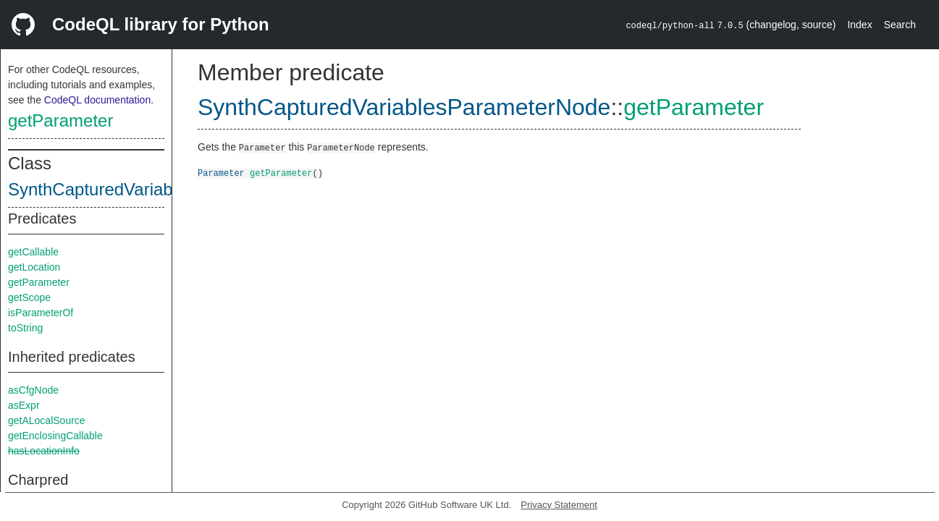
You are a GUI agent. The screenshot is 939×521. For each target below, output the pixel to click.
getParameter (60, 120)
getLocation (34, 267)
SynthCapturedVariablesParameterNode (163, 189)
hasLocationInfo (44, 451)
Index (859, 24)
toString (25, 328)
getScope (29, 297)
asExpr (24, 405)
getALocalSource (46, 420)
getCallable (33, 252)
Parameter (221, 172)
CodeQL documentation (97, 100)
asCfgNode (33, 390)
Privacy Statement (559, 504)
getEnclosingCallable (55, 435)
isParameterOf (40, 312)
